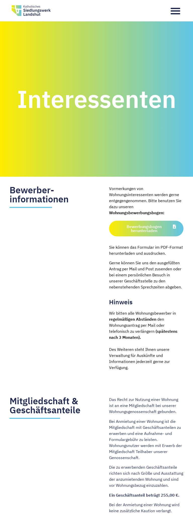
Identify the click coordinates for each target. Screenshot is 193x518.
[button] (175, 11)
